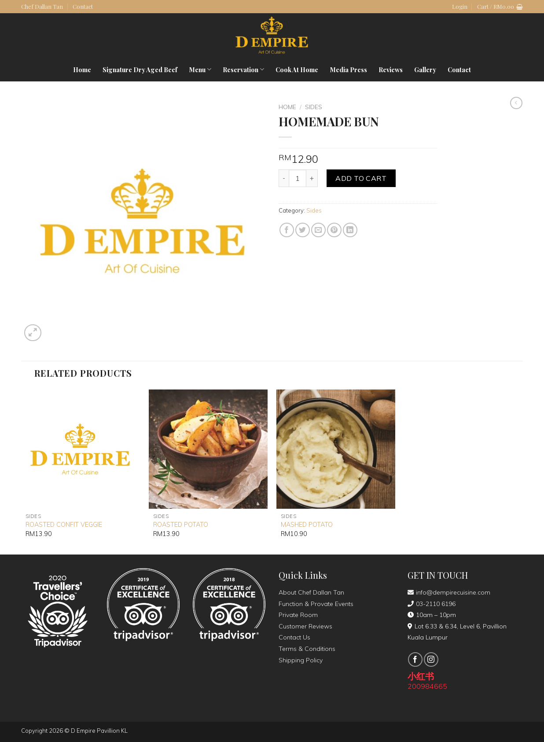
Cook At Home (297, 69)
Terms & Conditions (307, 649)
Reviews (391, 69)
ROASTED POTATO (180, 525)
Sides (313, 106)
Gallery (425, 69)
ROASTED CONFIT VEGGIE (64, 525)
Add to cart (360, 178)
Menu (200, 69)
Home (82, 69)
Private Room (298, 615)
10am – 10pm (432, 615)
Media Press (348, 69)
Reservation (243, 69)
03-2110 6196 (432, 604)
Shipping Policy (301, 660)
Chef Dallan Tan (42, 6)
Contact (83, 6)
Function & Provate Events (316, 604)
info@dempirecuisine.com (449, 592)
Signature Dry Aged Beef (140, 69)
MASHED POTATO (307, 525)
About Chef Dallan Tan (311, 592)
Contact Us (294, 637)
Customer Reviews (305, 626)
